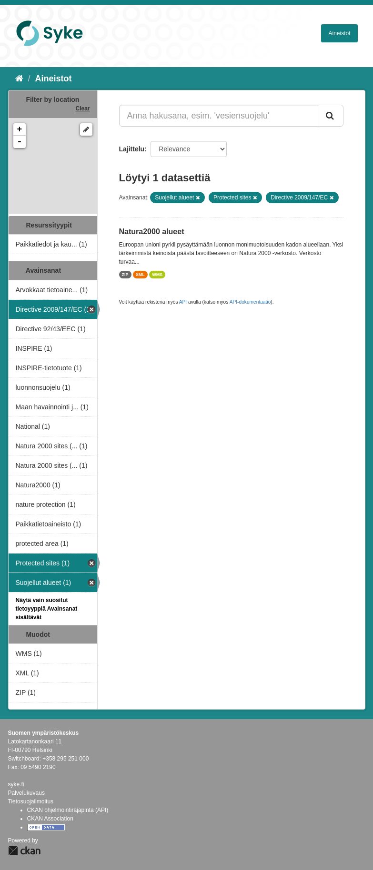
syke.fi (16, 784)
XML (140, 274)
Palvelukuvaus (26, 793)
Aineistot (339, 33)
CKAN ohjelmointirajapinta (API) (68, 810)
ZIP (125, 274)
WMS (157, 274)
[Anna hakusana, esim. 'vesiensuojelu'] (218, 116)
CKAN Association (50, 818)
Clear (82, 108)
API (183, 302)
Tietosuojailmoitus (31, 801)
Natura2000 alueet (151, 231)
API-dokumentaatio (250, 302)
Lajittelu (132, 149)
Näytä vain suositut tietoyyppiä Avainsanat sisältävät (47, 609)
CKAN (24, 851)
